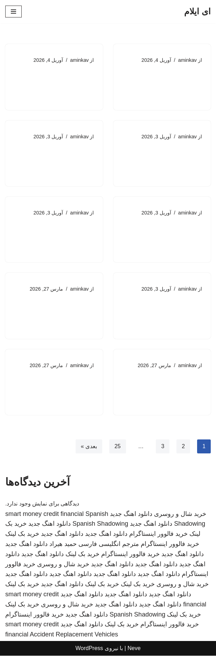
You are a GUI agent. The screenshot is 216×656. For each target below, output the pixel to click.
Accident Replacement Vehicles (74, 635)
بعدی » (89, 447)
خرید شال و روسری (180, 514)
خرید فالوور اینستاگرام (158, 534)
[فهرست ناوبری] (13, 11)
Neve (133, 649)
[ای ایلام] (197, 11)
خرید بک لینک (22, 534)
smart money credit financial (44, 514)
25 (117, 447)
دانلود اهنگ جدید (131, 514)
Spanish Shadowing (100, 524)
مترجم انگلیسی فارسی (108, 544)
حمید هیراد (63, 544)
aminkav (187, 60)
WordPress (89, 649)
